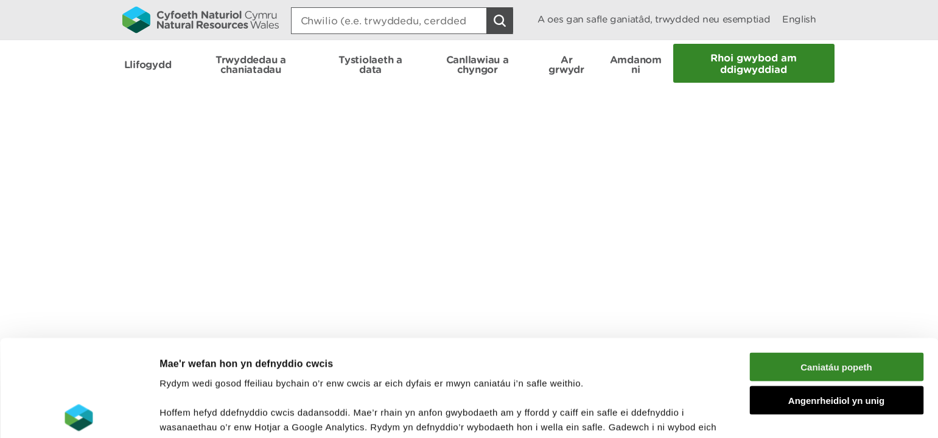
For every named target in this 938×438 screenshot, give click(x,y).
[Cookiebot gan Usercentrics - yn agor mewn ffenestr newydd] (78, 414)
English (799, 19)
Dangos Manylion (677, 414)
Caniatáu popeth (836, 270)
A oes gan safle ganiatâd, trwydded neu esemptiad (653, 19)
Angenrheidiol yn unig (836, 304)
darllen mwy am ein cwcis (245, 374)
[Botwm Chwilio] (499, 20)
